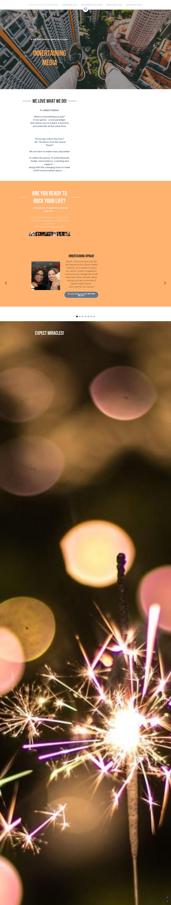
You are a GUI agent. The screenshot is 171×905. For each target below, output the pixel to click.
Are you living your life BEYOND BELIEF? (114, 246)
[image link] (85, 9)
